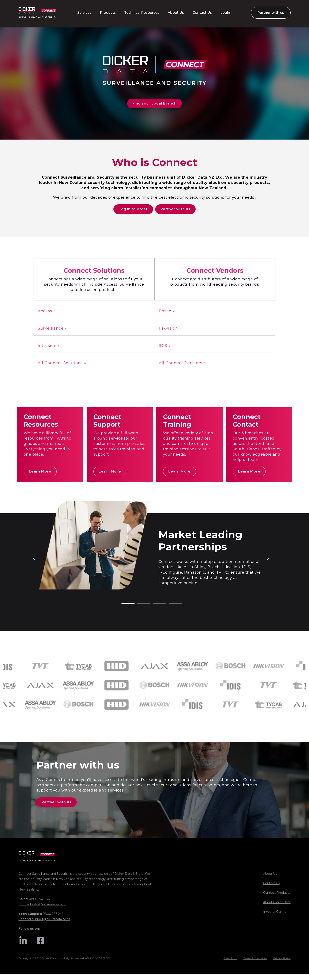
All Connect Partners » (182, 363)
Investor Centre (274, 913)
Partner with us (175, 210)
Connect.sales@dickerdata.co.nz (42, 905)
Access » (47, 311)
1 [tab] (123, 604)
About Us (270, 875)
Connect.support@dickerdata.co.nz (44, 920)
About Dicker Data (277, 903)
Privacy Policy (282, 959)
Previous (34, 558)
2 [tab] (139, 604)
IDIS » (165, 346)
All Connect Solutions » (62, 363)
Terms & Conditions (255, 959)
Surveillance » (52, 329)
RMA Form (230, 959)
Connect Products (276, 894)
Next (268, 558)
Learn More (40, 472)
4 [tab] (171, 604)
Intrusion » (49, 346)
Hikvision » (170, 329)
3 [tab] (155, 604)
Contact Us (271, 884)
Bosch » (167, 311)
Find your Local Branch (154, 103)
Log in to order (133, 210)
